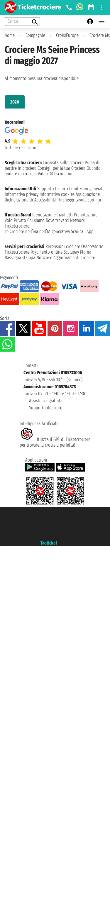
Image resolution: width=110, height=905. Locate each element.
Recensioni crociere (62, 246)
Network (77, 220)
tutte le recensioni (21, 147)
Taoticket (48, 543)
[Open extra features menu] (22, 21)
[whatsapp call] (79, 7)
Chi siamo (36, 220)
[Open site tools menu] (101, 7)
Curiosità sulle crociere (63, 162)
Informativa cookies (57, 194)
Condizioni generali (86, 188)
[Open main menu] (101, 21)
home (10, 35)
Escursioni (63, 174)
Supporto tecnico (52, 188)
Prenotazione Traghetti (52, 215)
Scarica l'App (82, 231)
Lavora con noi (88, 200)
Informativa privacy (21, 194)
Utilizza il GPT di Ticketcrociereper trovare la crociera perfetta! (55, 442)
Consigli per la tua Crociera (61, 168)
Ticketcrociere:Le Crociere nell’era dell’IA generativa (37, 228)
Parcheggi (65, 200)
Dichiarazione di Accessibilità (30, 200)
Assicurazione (88, 194)
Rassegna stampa (20, 257)
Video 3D (45, 174)
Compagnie (35, 35)
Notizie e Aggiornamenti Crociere (65, 257)
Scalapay (71, 252)
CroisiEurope (67, 35)
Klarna (85, 252)
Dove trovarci (57, 220)
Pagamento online (46, 252)
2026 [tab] (14, 102)
